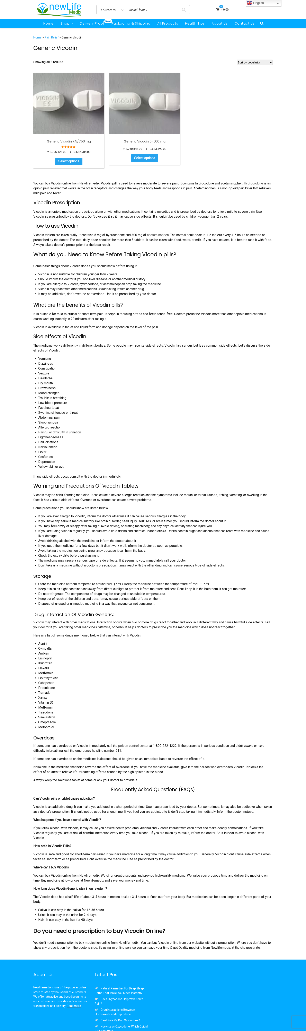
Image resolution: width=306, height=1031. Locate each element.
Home (48, 23)
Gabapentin (46, 659)
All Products (167, 23)
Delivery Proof (93, 22)
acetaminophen (158, 211)
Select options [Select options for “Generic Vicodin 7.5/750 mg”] (49, 138)
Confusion (45, 433)
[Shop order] (255, 62)
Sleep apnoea (48, 399)
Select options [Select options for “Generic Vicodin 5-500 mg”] (90, 134)
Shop (67, 23)
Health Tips (195, 23)
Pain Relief (52, 37)
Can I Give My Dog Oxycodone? (120, 996)
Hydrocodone (253, 160)
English (255, 3)
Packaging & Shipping (131, 23)
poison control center (133, 722)
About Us (220, 23)
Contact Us (245, 23)
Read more (74, 982)
